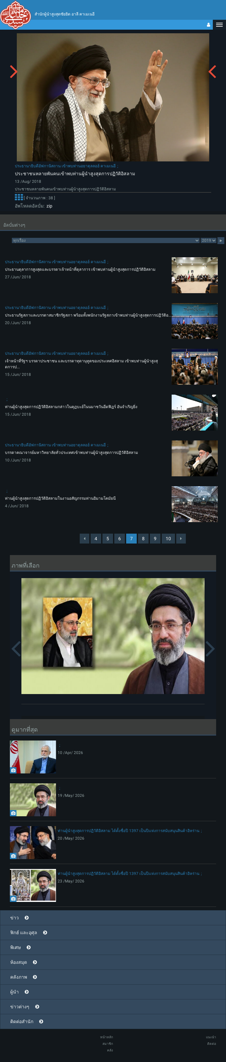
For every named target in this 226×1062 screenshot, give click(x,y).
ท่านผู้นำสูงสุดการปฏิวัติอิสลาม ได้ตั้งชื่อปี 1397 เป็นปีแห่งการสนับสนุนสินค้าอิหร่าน (128, 830)
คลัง (110, 1050)
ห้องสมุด (18, 962)
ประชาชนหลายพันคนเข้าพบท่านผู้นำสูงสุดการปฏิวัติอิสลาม (75, 173)
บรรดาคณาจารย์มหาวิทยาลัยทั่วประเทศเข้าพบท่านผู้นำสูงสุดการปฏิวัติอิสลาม (71, 452)
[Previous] (84, 539)
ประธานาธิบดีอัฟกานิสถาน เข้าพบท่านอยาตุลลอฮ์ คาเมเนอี (65, 166)
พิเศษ (15, 947)
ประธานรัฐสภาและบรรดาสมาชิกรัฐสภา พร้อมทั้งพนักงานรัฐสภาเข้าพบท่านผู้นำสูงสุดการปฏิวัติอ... (88, 315)
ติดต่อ (211, 1044)
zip (48, 206)
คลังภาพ (18, 977)
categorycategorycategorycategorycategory (106, 240)
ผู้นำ (14, 991)
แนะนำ (211, 1037)
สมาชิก (107, 1044)
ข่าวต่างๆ (19, 1006)
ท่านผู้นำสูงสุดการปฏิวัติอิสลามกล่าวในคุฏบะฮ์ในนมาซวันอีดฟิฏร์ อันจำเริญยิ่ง (71, 407)
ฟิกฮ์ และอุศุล (23, 932)
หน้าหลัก (106, 1037)
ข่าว (14, 917)
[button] (219, 25)
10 (168, 538)
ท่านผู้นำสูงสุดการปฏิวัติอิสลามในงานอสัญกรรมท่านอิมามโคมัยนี (60, 498)
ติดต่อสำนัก (21, 1021)
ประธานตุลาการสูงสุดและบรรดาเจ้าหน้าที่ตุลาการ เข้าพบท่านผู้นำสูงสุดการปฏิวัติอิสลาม (80, 269)
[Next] (181, 539)
